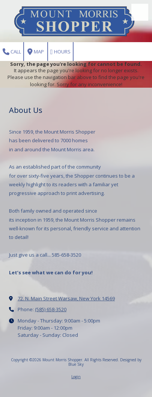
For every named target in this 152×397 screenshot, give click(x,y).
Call (12, 51)
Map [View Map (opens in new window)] (35, 51)
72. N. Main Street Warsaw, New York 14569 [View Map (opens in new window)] (66, 298)
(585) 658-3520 (50, 309)
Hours (60, 51)
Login (76, 376)
